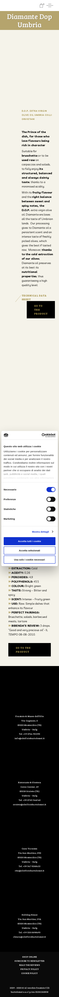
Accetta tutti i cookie (29, 541)
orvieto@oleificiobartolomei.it (29, 804)
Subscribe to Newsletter (29, 960)
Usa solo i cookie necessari (29, 559)
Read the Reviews (29, 964)
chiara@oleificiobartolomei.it (29, 936)
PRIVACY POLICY (29, 969)
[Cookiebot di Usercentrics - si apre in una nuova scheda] (42, 435)
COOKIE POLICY (29, 973)
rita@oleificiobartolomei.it (29, 870)
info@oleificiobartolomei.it (29, 738)
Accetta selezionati (29, 550)
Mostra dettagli (40, 531)
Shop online (29, 956)
